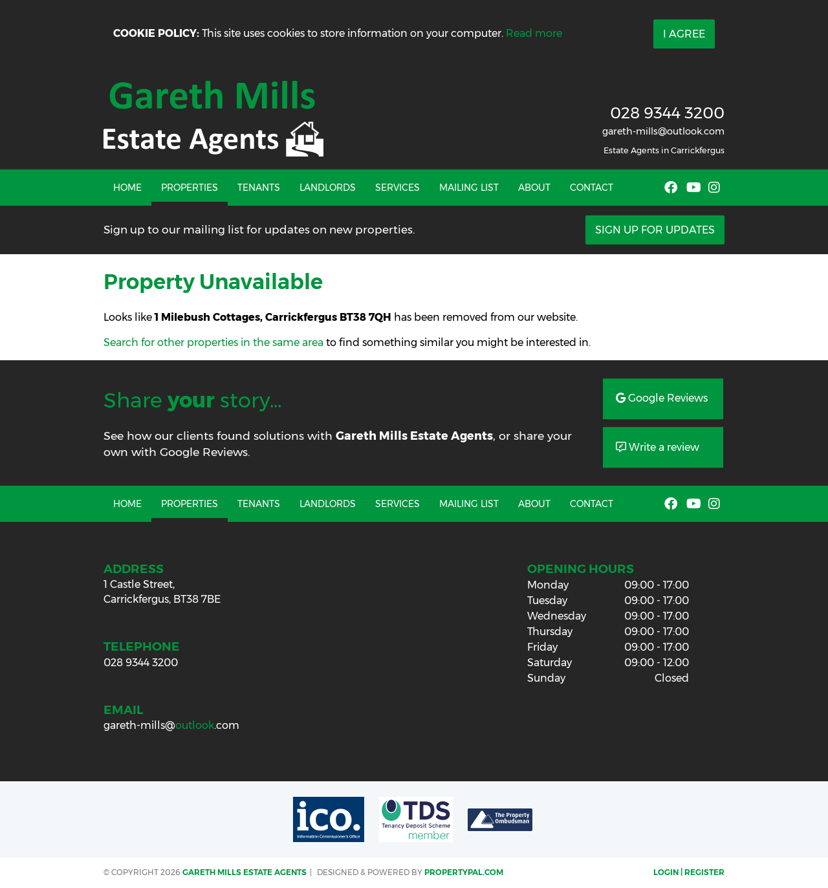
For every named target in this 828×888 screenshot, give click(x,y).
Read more (534, 33)
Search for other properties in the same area (213, 342)
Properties (189, 187)
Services (397, 187)
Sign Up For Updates (655, 230)
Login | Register (688, 872)
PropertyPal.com (463, 872)
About (534, 187)
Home (127, 187)
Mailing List (469, 187)
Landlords (328, 187)
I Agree (684, 34)
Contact (591, 187)
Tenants (258, 187)
